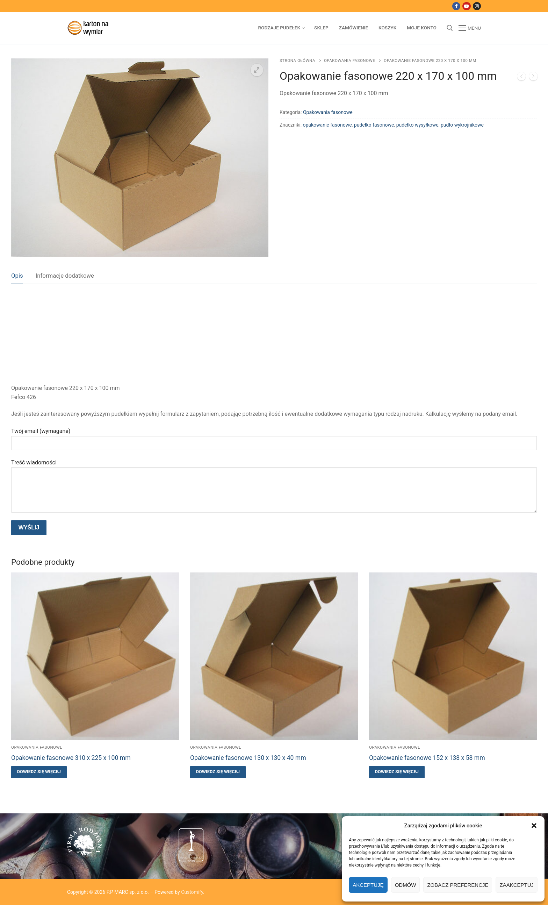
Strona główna (297, 60)
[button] (534, 825)
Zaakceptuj (516, 885)
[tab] (17, 276)
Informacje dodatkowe (65, 275)
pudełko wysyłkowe (417, 125)
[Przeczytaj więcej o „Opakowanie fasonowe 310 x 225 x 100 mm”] (39, 772)
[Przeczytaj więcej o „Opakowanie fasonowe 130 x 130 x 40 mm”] (218, 772)
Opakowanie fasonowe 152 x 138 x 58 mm (427, 757)
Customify (192, 892)
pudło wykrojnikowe (462, 125)
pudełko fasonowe (374, 125)
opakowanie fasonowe (327, 125)
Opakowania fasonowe (349, 60)
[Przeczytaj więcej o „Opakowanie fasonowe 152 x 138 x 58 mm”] (397, 772)
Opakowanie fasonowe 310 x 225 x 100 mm (71, 757)
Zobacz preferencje (457, 885)
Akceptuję (368, 885)
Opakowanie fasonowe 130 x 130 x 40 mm (248, 757)
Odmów (405, 885)
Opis (17, 275)
